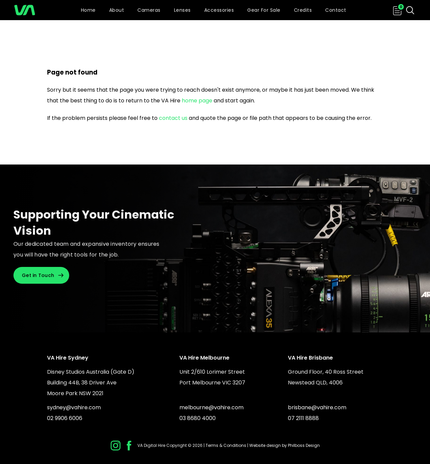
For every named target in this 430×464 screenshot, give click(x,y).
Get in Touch (38, 275)
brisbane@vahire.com (317, 407)
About (116, 10)
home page (197, 100)
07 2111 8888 (303, 418)
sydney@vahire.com (74, 407)
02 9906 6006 (64, 418)
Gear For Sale (264, 10)
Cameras (149, 10)
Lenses (182, 10)
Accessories (219, 10)
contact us (173, 118)
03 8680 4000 (197, 418)
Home (88, 10)
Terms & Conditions (226, 445)
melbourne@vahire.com (211, 407)
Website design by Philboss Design (284, 445)
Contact (335, 10)
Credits (303, 10)
